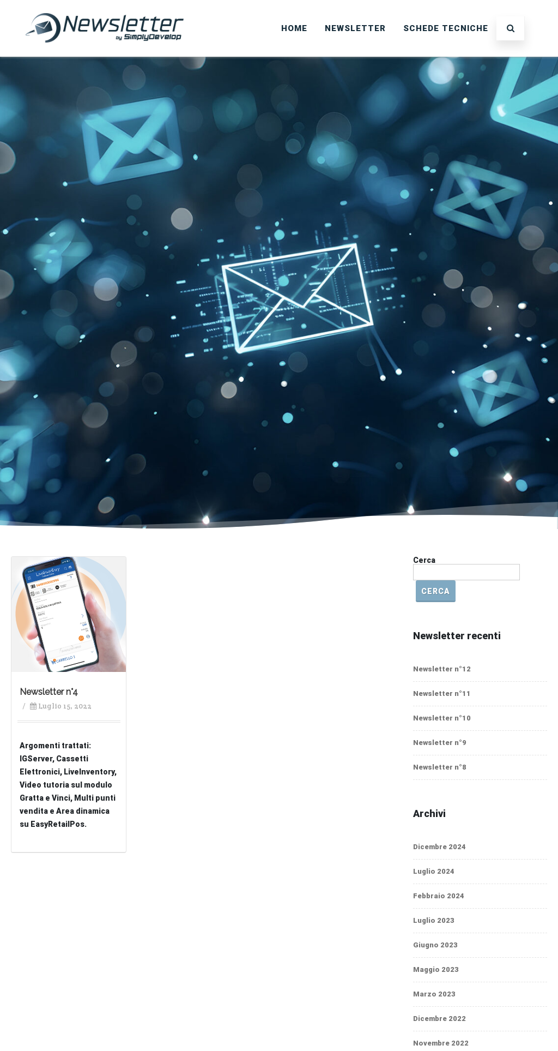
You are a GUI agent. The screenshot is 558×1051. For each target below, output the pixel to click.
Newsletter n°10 (442, 718)
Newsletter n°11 (442, 693)
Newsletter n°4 (49, 692)
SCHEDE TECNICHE (445, 28)
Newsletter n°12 (442, 669)
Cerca (424, 560)
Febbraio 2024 (438, 896)
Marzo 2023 (434, 994)
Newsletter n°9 (439, 742)
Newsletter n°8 (439, 767)
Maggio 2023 (436, 969)
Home (294, 28)
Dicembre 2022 (439, 1018)
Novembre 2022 (441, 1043)
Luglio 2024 (433, 871)
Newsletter (355, 28)
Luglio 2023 (433, 920)
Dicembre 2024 (439, 847)
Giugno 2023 (435, 945)
